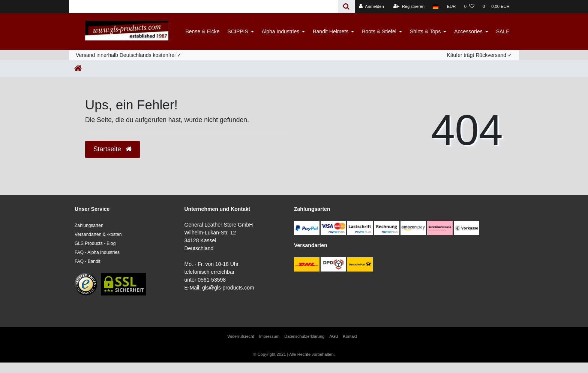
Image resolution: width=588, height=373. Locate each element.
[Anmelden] (371, 6)
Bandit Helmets (330, 31)
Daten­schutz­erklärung (304, 336)
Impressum (269, 336)
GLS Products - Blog (95, 243)
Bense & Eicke (203, 31)
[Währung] (451, 6)
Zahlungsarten (89, 225)
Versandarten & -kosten (98, 234)
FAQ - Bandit (87, 261)
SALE (503, 31)
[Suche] (346, 6)
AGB (333, 336)
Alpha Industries (280, 31)
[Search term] (203, 6)
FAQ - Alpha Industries (97, 252)
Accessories (468, 31)
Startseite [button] (112, 149)
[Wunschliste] (469, 6)
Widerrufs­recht (240, 336)
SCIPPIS (238, 31)
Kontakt (350, 336)
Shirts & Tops (425, 31)
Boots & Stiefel (379, 31)
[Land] (435, 6)
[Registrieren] (409, 6)
